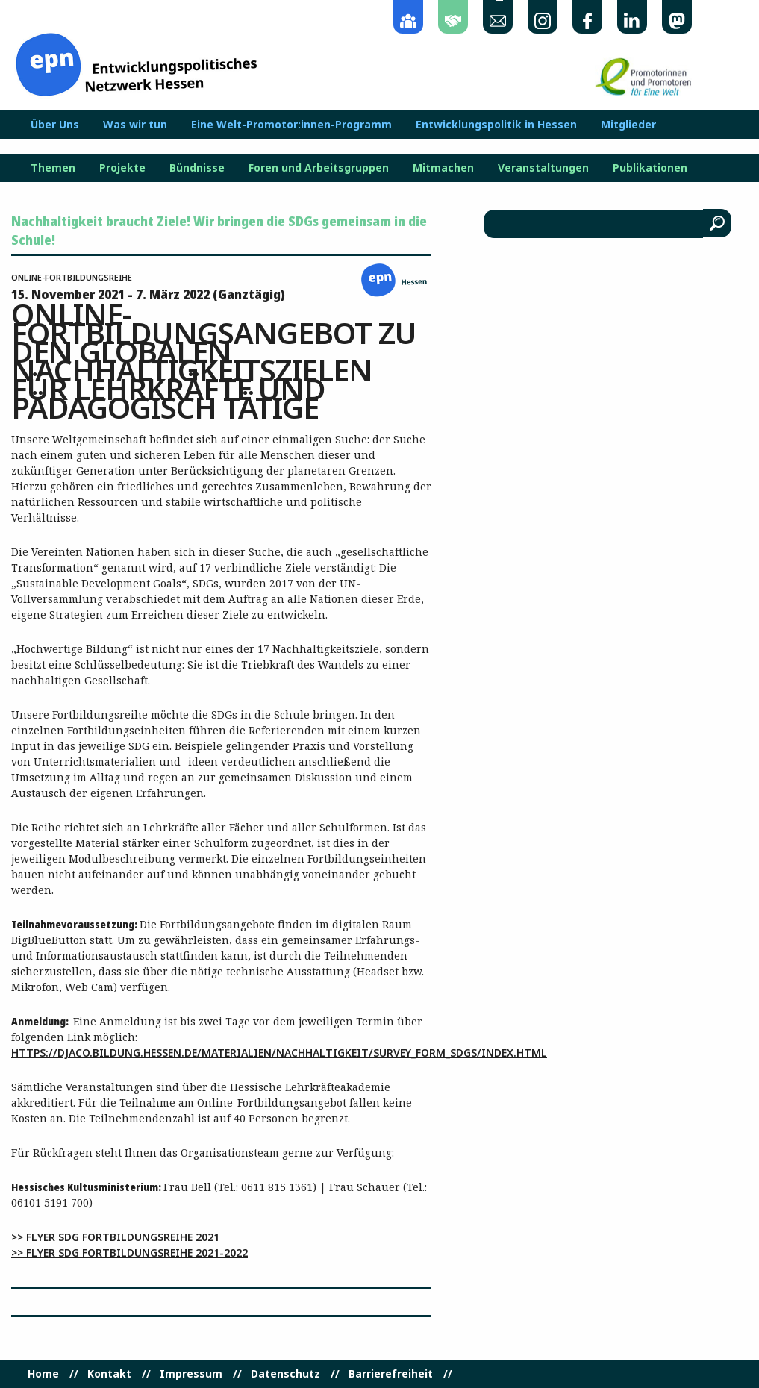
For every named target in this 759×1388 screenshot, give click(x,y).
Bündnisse (197, 168)
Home (43, 1374)
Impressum (191, 1374)
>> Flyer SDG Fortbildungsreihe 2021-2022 (129, 1252)
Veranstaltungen (543, 168)
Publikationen (650, 168)
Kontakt (109, 1374)
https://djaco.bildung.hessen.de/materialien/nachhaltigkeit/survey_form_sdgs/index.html (279, 1052)
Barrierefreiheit (391, 1374)
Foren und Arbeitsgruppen (319, 168)
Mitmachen (443, 168)
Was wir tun (135, 124)
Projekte (122, 168)
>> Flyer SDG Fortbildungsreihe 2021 (115, 1237)
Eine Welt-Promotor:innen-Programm (291, 124)
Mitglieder (628, 124)
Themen (53, 168)
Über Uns (55, 124)
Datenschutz (285, 1374)
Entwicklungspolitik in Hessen (496, 124)
